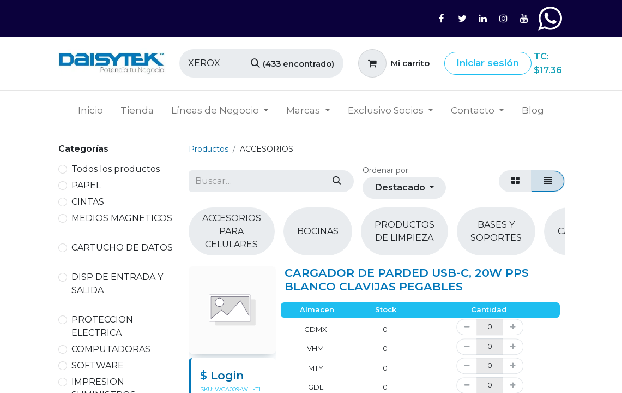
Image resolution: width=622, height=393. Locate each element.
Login (227, 375)
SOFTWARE (97, 365)
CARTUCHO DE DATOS (122, 247)
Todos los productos (115, 169)
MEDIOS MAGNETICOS (121, 218)
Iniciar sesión (487, 62)
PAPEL (86, 185)
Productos (208, 149)
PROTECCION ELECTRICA (102, 326)
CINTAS (87, 201)
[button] (404, 188)
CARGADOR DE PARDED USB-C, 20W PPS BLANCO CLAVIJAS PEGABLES (407, 279)
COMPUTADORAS (110, 349)
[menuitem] (90, 111)
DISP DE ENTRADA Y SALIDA (117, 283)
